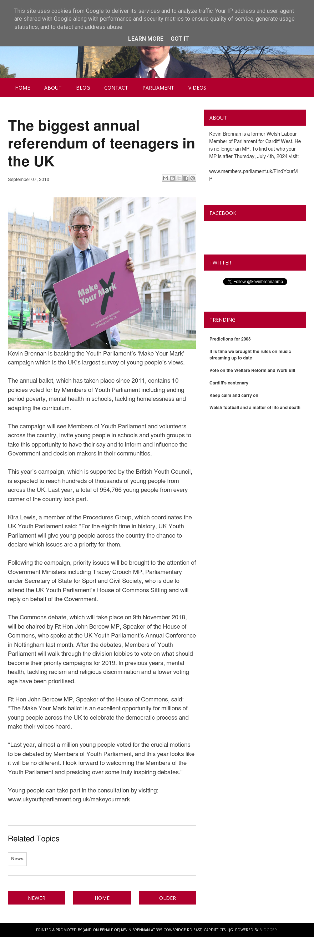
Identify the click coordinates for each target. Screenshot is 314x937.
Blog (83, 87)
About (53, 87)
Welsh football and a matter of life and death (254, 407)
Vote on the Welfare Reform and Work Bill (252, 370)
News (17, 859)
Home (22, 87)
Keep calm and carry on (233, 395)
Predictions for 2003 (230, 339)
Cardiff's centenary (228, 383)
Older (167, 898)
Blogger (268, 929)
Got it (180, 38)
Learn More (145, 38)
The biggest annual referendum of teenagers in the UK (101, 144)
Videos (197, 87)
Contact (116, 87)
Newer (36, 898)
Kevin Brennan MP (238, 229)
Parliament (158, 87)
